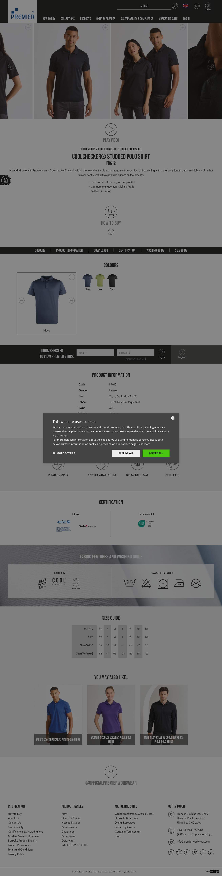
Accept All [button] (156, 453)
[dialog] (111, 438)
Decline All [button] (125, 453)
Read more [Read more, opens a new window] (144, 443)
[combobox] (173, 417)
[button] (64, 453)
